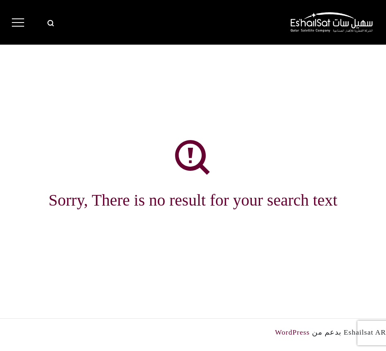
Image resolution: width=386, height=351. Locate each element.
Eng (38, 22)
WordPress (292, 332)
